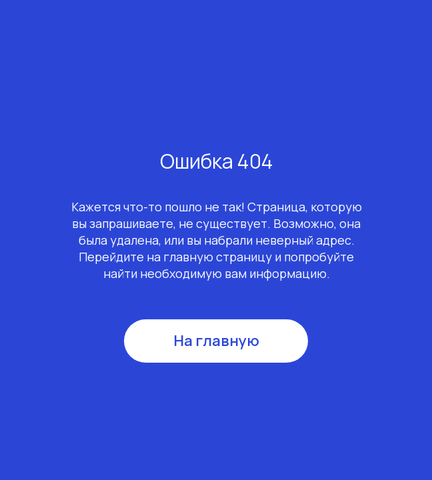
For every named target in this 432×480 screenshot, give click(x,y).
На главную (216, 341)
